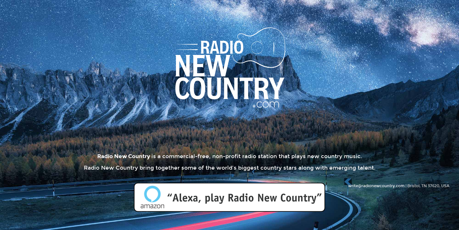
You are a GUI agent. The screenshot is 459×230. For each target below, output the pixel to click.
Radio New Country (229, 83)
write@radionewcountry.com (376, 186)
